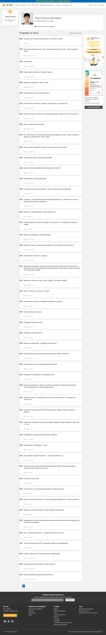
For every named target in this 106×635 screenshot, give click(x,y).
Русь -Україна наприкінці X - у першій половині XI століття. (44, 533)
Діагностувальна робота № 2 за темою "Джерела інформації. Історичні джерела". (51, 499)
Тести (29, 5)
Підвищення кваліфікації (47, 5)
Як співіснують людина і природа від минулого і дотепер (43, 301)
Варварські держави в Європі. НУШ (36, 82)
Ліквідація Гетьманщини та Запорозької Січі (39, 374)
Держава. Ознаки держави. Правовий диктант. (40, 212)
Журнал (17, 5)
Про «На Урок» (7, 609)
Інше (71, 5)
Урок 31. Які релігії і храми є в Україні (36, 291)
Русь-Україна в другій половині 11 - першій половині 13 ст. (44, 455)
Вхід (95, 5)
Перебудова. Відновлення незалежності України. (40, 435)
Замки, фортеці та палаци (32, 312)
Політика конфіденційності (95, 631)
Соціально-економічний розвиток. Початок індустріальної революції (47, 189)
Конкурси (58, 5)
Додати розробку (94, 107)
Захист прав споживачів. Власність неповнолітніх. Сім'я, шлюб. (45, 147)
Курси (30, 614)
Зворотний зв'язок (10, 615)
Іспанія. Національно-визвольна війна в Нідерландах (42, 553)
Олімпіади (57, 620)
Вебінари (31, 611)
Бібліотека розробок (59, 611)
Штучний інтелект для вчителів (62, 622)
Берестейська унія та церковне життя (37, 93)
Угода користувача (72, 631)
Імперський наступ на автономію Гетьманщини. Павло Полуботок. (46, 354)
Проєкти (56, 616)
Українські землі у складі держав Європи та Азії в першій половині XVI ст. (49, 245)
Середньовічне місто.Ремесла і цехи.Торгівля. (39, 564)
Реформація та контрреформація (35, 178)
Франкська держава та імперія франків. (37, 235)
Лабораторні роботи (59, 614)
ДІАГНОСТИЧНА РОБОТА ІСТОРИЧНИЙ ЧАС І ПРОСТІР (42, 168)
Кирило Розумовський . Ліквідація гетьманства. (40, 343)
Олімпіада (65, 5)
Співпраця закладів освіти (10, 611)
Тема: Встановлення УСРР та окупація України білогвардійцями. (46, 543)
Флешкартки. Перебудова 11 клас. (35, 445)
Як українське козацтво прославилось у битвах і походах (43, 39)
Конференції (32, 613)
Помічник (35, 5)
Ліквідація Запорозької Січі (33, 322)
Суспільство (28, 61)
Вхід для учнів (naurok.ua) (86, 609)
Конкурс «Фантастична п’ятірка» (88, 613)
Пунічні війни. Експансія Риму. (34, 124)
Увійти (10, 21)
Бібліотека (23, 5)
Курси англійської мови (60, 624)
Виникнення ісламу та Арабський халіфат (38, 157)
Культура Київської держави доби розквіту (38, 574)
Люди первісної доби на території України (38, 72)
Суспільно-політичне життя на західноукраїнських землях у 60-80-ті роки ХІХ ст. (51, 114)
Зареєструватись (10, 16)
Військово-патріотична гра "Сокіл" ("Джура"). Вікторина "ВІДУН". (46, 280)
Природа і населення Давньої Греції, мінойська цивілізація (44, 510)
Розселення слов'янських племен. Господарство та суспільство (45, 103)
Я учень (91, 5)
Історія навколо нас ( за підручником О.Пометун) (40, 364)
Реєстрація (101, 5)
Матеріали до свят (84, 611)
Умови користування (83, 631)
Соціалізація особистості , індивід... (36, 255)
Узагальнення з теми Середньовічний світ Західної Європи (44, 489)
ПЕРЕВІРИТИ (70, 600)
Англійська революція (31, 478)
